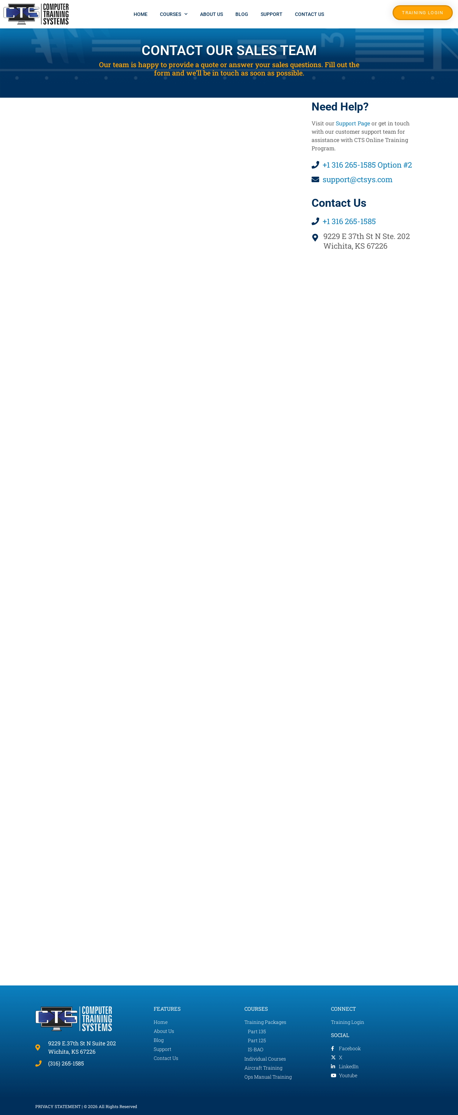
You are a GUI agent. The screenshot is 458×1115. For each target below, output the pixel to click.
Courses (174, 14)
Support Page (353, 123)
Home (140, 14)
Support (271, 14)
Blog (241, 14)
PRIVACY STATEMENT (58, 1106)
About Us (211, 14)
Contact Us (309, 14)
